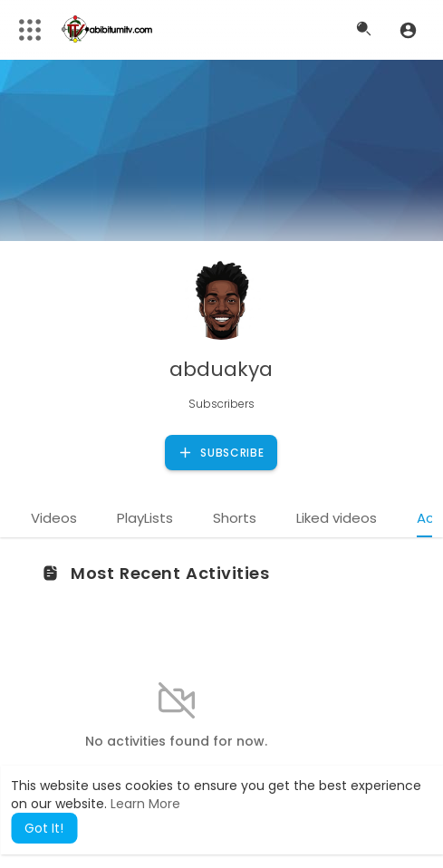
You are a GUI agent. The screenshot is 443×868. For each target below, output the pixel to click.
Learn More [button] (145, 804)
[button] (408, 30)
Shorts (234, 517)
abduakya (221, 369)
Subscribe (221, 453)
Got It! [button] (43, 828)
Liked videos (336, 517)
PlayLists (145, 517)
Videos (54, 517)
